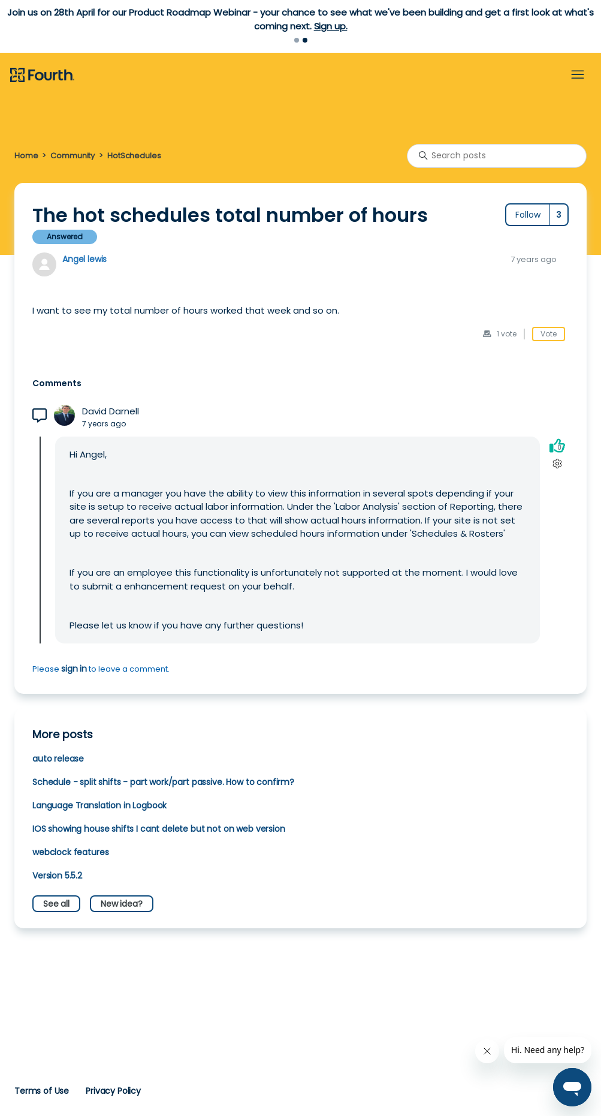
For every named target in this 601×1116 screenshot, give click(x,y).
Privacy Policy (113, 1091)
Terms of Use (41, 1091)
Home (26, 155)
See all (56, 904)
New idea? (122, 904)
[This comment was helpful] (557, 445)
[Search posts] (497, 156)
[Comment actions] (556, 463)
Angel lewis (84, 259)
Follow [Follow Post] (527, 215)
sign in (74, 669)
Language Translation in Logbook (99, 805)
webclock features (70, 852)
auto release (58, 759)
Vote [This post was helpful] (548, 334)
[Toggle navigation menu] (577, 75)
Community (72, 155)
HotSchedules (134, 155)
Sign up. (331, 26)
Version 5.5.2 (57, 876)
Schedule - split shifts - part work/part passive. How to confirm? (163, 782)
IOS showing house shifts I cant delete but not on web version (158, 829)
